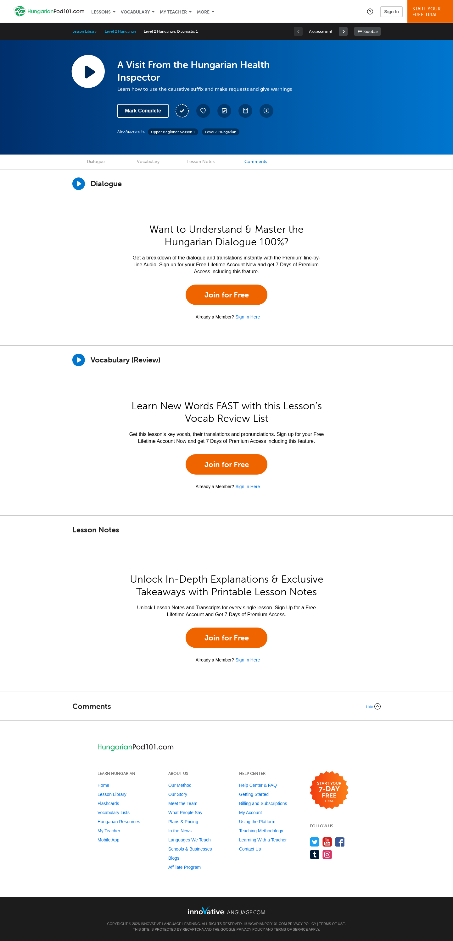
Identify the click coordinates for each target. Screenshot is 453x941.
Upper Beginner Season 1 (173, 132)
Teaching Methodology (261, 830)
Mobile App (108, 839)
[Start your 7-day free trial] (329, 790)
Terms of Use (332, 924)
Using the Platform (257, 821)
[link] (343, 31)
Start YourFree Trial (431, 12)
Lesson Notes (201, 161)
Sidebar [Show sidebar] (370, 31)
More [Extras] (203, 12)
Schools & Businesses (190, 848)
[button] (370, 11)
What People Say (185, 812)
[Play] (78, 360)
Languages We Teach (189, 839)
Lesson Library (84, 31)
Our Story (177, 794)
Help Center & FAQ (258, 785)
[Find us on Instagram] (327, 854)
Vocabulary (135, 12)
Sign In (391, 11)
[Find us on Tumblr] (315, 854)
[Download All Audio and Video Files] (266, 111)
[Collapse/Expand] (226, 706)
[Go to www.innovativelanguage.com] (226, 910)
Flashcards (108, 803)
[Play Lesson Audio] (88, 71)
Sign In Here (247, 316)
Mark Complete (143, 110)
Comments (255, 161)
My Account (250, 812)
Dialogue (96, 161)
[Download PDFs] (245, 111)
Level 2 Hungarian (120, 31)
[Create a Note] (224, 111)
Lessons (101, 12)
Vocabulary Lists (114, 812)
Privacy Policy (302, 924)
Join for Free (226, 294)
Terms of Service (291, 929)
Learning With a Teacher (263, 839)
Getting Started (254, 794)
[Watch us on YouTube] (327, 842)
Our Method (180, 785)
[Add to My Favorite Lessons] (203, 111)
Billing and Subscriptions (263, 803)
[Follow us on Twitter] (315, 842)
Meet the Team (182, 803)
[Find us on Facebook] (340, 842)
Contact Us (250, 848)
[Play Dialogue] (78, 183)
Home (103, 785)
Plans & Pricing (183, 821)
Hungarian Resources (119, 821)
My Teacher (173, 12)
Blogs (173, 858)
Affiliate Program (184, 867)
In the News (180, 830)
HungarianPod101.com (265, 924)
